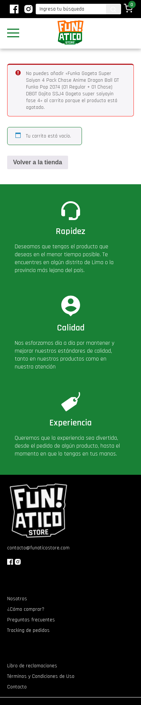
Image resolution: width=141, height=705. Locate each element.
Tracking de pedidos (28, 630)
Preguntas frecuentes (31, 619)
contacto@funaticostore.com (38, 547)
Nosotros (17, 598)
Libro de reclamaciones (32, 665)
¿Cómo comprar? (25, 609)
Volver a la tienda (37, 162)
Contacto (17, 687)
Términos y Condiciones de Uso (40, 676)
